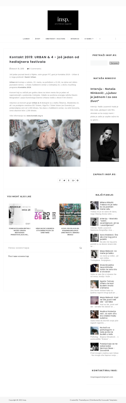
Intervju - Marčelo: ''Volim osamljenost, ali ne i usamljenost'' (109, 222)
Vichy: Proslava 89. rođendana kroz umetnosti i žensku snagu (70, 231)
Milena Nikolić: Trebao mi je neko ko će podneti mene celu (108, 205)
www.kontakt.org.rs (34, 116)
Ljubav (27, 39)
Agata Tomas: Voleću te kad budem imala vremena (107, 284)
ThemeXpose (84, 400)
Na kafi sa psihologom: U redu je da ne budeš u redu (107, 331)
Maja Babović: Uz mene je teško (108, 252)
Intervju (75, 39)
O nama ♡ (88, 39)
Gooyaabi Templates (109, 400)
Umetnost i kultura (55, 39)
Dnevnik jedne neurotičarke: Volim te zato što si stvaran (108, 268)
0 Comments (35, 68)
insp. (25, 400)
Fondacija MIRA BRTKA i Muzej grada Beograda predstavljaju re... (19, 231)
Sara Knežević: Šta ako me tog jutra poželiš (109, 237)
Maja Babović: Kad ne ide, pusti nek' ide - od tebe (109, 299)
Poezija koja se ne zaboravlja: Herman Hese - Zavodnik (108, 347)
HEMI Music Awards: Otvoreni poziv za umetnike (45, 231)
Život (38, 39)
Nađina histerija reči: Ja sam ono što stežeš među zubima (108, 314)
